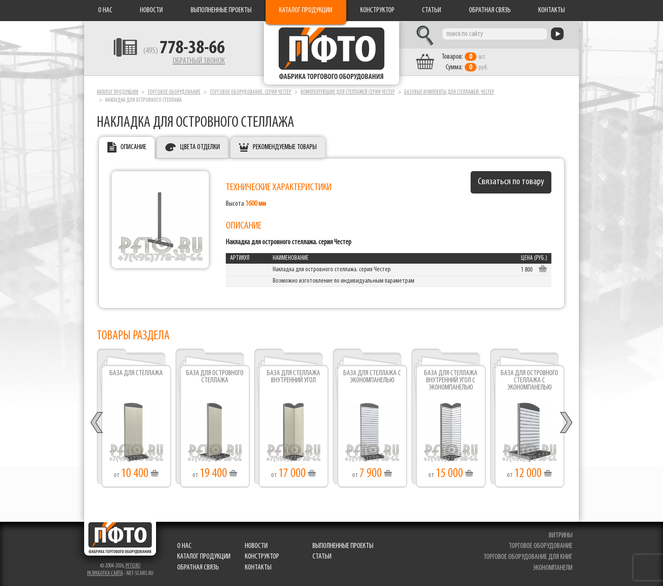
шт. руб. (464, 62)
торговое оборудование (541, 546)
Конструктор (377, 10)
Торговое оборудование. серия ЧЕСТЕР (250, 92)
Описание (133, 147)
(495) (184, 51)
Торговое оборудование (174, 92)
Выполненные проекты (221, 10)
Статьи (431, 10)
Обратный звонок (199, 61)
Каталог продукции (305, 10)
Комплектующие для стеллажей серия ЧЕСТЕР (348, 92)
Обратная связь (490, 10)
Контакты (551, 10)
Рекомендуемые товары (285, 147)
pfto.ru (133, 566)
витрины (561, 535)
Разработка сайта (105, 573)
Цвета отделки (200, 147)
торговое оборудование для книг (528, 557)
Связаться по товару (511, 182)
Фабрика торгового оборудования (331, 52)
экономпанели (553, 568)
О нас (105, 10)
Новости (151, 10)
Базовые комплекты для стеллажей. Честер (449, 92)
